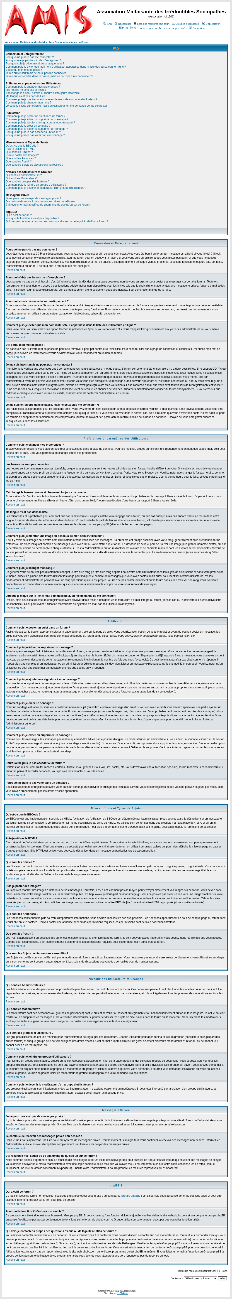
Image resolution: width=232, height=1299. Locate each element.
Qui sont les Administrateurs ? (24, 175)
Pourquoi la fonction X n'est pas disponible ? (32, 218)
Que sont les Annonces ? (21, 158)
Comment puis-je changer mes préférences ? (33, 86)
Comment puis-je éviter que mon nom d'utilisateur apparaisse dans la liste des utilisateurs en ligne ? (66, 66)
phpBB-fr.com (122, 1293)
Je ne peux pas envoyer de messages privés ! (33, 198)
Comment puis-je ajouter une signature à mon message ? (40, 122)
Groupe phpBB (130, 1195)
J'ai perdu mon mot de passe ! (24, 69)
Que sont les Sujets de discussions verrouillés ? (34, 164)
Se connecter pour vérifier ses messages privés (158, 28)
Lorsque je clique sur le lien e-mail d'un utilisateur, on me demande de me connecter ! (57, 105)
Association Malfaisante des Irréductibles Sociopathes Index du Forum (47, 42)
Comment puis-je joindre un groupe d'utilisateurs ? (36, 184)
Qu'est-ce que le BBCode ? (22, 145)
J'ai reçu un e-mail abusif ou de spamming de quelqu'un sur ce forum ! (48, 204)
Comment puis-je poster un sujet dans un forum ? (35, 116)
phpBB (109, 1291)
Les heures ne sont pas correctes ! (26, 89)
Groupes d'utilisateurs (186, 23)
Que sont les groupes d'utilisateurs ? (28, 181)
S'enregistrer (211, 23)
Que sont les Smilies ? (19, 152)
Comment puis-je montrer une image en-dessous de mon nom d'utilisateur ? (51, 99)
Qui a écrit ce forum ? (19, 215)
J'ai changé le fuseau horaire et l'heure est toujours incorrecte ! (43, 93)
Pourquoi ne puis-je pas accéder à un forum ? (33, 132)
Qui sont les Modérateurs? (22, 178)
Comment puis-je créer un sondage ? (28, 125)
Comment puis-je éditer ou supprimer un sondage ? (37, 128)
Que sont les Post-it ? (19, 161)
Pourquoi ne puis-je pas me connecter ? (30, 57)
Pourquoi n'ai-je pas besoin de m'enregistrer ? (33, 60)
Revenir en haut (15, 270)
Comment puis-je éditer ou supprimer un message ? (37, 119)
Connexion (197, 28)
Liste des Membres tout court (151, 23)
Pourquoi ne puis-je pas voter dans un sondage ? (35, 135)
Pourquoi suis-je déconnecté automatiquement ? (35, 63)
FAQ (108, 23)
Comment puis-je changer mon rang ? (28, 102)
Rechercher (123, 23)
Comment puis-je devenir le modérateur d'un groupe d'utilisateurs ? (46, 187)
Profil (123, 28)
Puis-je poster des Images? (22, 155)
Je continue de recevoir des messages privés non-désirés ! (41, 201)
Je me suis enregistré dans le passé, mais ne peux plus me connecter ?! (49, 76)
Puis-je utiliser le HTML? (20, 148)
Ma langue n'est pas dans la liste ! (26, 96)
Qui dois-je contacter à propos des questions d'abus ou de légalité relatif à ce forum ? (57, 221)
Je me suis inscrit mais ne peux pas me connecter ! (36, 73)
